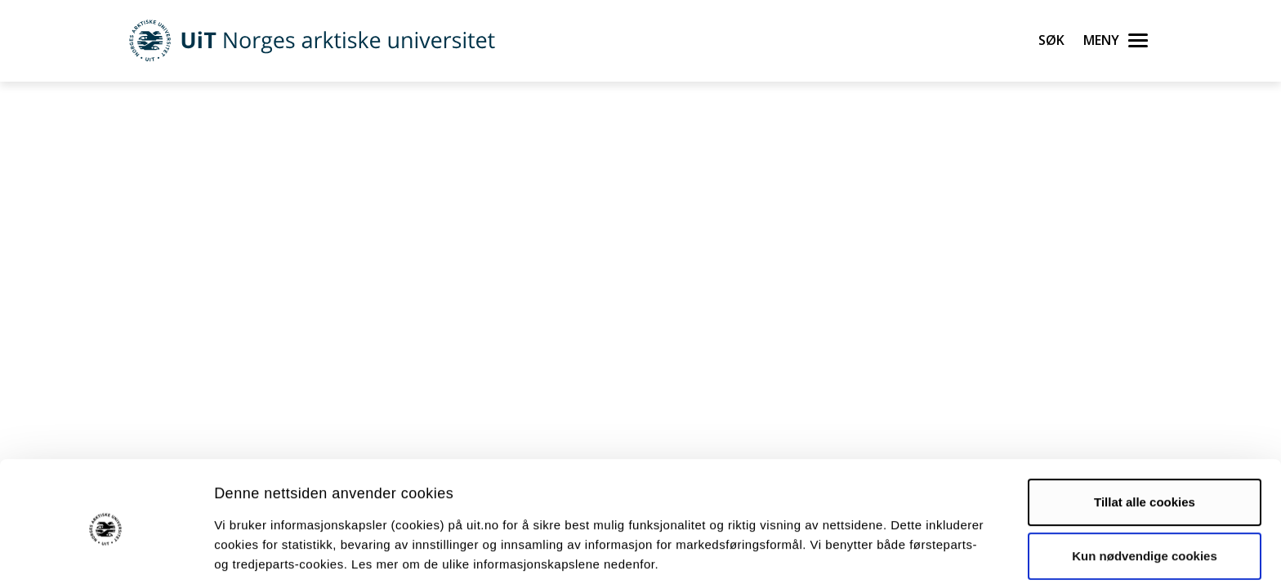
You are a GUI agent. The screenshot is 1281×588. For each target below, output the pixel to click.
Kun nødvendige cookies (1144, 494)
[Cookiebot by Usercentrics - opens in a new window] (105, 556)
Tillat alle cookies (1144, 441)
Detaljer (870, 556)
